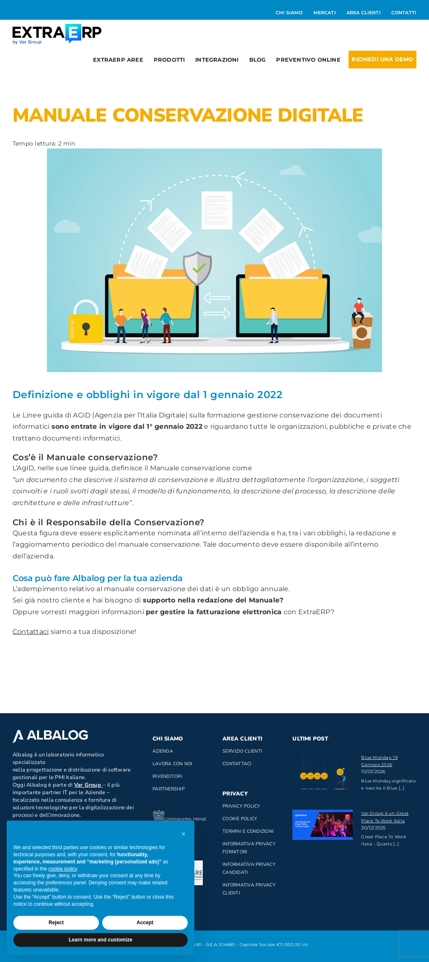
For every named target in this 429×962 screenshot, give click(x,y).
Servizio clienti (242, 751)
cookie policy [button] (62, 869)
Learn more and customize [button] (100, 940)
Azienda (162, 751)
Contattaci (31, 632)
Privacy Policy (241, 806)
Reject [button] (56, 923)
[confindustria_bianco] (179, 813)
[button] (183, 834)
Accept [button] (145, 923)
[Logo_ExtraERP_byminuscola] (57, 27)
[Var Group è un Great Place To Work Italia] (322, 825)
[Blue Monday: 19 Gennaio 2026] (322, 774)
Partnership (168, 789)
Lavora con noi (172, 764)
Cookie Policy (239, 819)
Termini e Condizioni (248, 831)
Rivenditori (167, 776)
